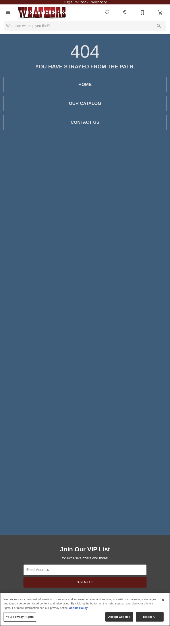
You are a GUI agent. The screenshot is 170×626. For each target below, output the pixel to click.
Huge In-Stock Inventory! (85, 2)
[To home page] (42, 12)
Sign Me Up (85, 582)
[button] (8, 12)
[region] (85, 609)
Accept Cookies (119, 616)
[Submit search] (159, 26)
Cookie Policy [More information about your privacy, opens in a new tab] (78, 608)
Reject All (149, 616)
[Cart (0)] (160, 12)
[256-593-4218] (142, 12)
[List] (107, 12)
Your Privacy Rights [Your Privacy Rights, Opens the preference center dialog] (20, 616)
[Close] (163, 600)
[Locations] (125, 12)
